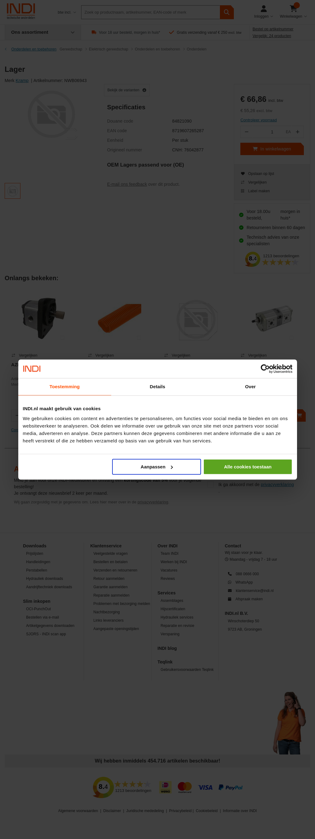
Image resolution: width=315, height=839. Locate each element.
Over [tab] (250, 386)
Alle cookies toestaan (247, 466)
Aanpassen (157, 466)
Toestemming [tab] (65, 386)
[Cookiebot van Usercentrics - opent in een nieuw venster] (265, 368)
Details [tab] (157, 386)
